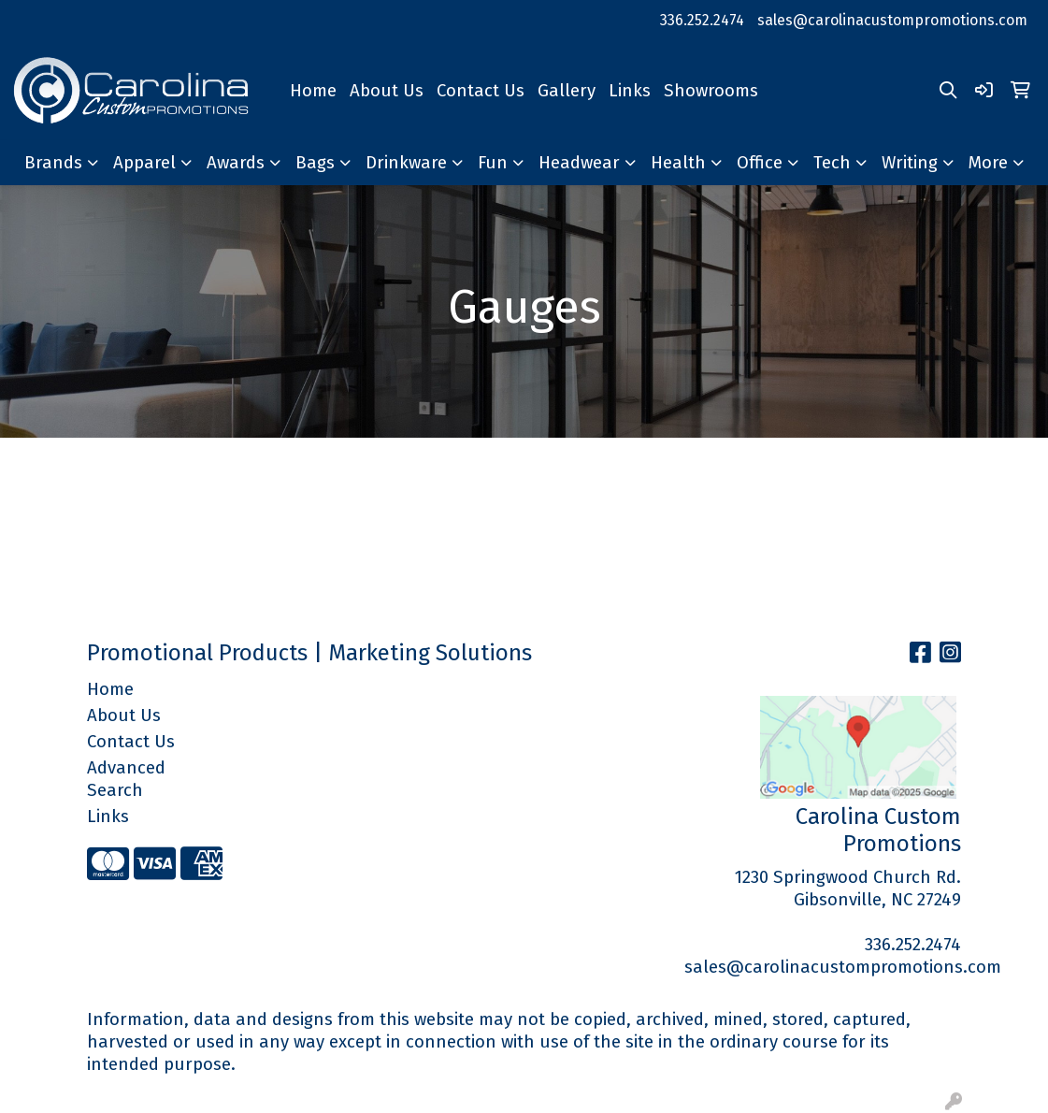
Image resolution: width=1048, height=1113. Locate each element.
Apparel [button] (144, 162)
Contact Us (480, 90)
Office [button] (759, 162)
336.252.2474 (702, 20)
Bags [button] (315, 162)
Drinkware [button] (406, 162)
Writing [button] (910, 162)
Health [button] (678, 162)
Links (630, 90)
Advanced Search (126, 779)
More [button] (988, 162)
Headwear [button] (579, 162)
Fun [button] (493, 162)
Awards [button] (236, 162)
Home (313, 90)
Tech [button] (832, 162)
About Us (387, 90)
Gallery (567, 90)
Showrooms (711, 90)
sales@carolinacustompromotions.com (892, 20)
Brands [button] (53, 162)
